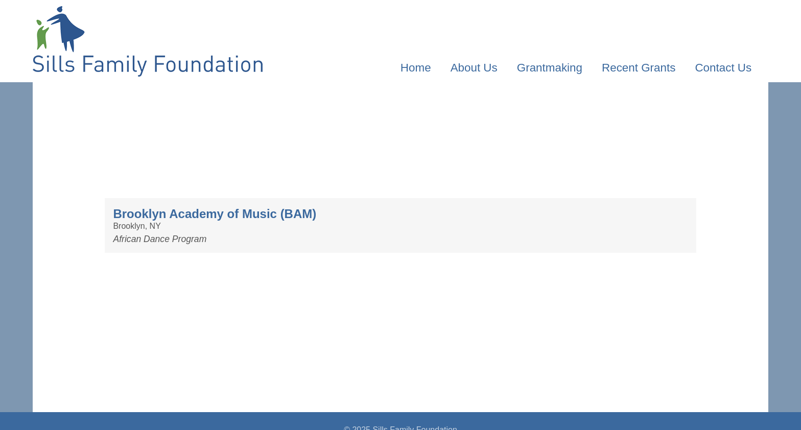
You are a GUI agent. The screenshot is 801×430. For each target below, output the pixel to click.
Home (415, 67)
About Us (474, 67)
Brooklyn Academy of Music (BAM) (214, 214)
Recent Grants (638, 67)
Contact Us (723, 67)
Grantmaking (549, 67)
